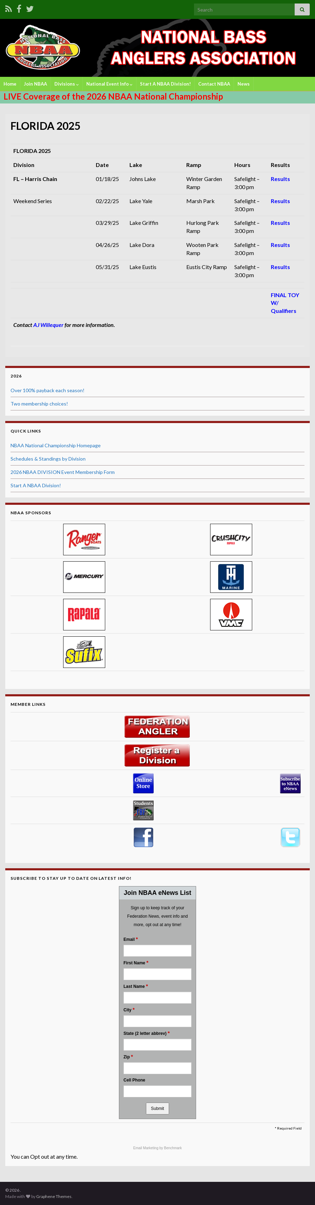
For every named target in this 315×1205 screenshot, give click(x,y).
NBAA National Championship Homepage (56, 445)
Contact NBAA (214, 84)
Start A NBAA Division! (165, 84)
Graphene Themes (54, 1196)
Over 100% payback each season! (48, 390)
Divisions (66, 84)
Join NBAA (35, 84)
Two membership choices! (39, 404)
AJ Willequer (48, 324)
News (243, 84)
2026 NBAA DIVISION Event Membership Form (63, 472)
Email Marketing (146, 1148)
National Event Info (109, 84)
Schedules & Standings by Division (48, 459)
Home (10, 84)
